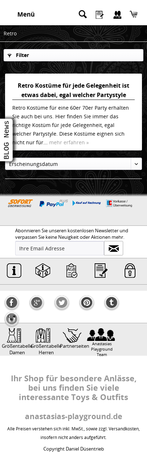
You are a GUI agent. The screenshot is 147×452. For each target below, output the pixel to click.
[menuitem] (24, 14)
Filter (18, 55)
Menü (26, 14)
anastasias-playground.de (73, 416)
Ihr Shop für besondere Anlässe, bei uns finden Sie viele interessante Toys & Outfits (74, 387)
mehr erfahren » (69, 142)
